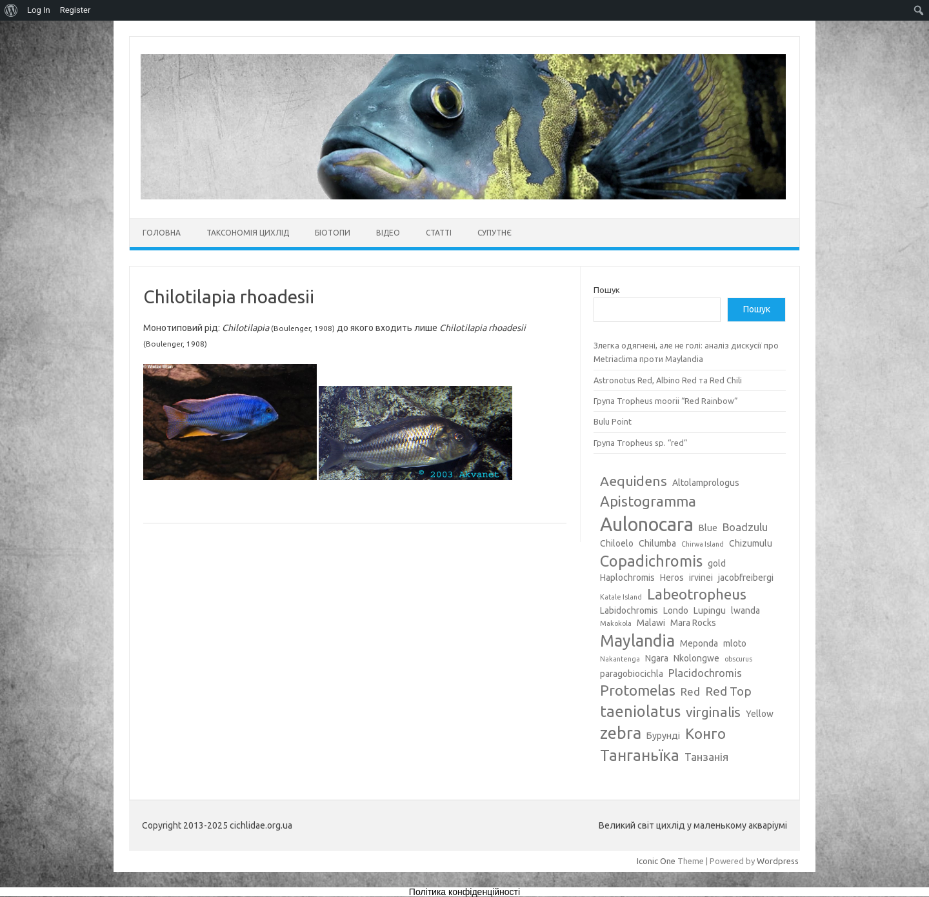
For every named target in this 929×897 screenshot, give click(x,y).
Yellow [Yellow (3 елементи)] (760, 714)
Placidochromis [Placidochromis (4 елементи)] (705, 673)
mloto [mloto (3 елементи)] (734, 643)
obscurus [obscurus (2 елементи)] (738, 659)
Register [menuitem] (75, 10)
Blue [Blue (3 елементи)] (708, 528)
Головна (162, 232)
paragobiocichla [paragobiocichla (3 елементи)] (631, 674)
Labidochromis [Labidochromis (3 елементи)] (629, 610)
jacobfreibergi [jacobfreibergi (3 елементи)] (746, 577)
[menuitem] (11, 10)
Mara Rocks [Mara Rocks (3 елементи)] (693, 623)
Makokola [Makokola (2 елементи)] (616, 623)
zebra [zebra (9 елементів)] (620, 733)
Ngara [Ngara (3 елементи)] (656, 658)
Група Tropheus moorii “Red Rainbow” (666, 400)
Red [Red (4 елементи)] (690, 691)
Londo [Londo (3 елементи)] (675, 610)
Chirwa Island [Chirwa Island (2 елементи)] (702, 544)
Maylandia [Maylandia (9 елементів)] (637, 641)
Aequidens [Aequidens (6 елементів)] (633, 481)
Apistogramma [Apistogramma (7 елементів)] (648, 501)
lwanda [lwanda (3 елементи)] (745, 610)
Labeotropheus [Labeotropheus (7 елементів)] (696, 594)
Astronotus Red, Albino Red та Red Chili (668, 380)
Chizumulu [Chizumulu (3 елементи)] (750, 543)
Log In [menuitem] (38, 10)
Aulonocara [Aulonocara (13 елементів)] (647, 524)
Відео (388, 232)
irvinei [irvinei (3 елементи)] (701, 577)
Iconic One (656, 860)
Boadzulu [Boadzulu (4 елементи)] (745, 527)
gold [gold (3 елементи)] (717, 563)
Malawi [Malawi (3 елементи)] (651, 623)
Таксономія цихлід (247, 232)
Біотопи (332, 232)
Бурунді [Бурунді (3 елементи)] (663, 736)
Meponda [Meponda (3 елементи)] (699, 643)
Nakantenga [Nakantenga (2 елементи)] (620, 659)
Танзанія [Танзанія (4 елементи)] (706, 757)
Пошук (607, 289)
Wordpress (778, 860)
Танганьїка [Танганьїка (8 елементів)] (639, 755)
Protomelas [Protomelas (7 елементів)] (637, 690)
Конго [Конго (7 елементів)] (705, 733)
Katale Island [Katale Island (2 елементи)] (621, 597)
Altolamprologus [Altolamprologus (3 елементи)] (705, 483)
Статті (439, 232)
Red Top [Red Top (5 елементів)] (728, 691)
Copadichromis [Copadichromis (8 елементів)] (651, 560)
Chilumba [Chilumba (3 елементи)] (657, 543)
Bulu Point (613, 421)
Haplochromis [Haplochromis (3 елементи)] (627, 577)
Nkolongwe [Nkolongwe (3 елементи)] (696, 658)
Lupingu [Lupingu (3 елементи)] (710, 610)
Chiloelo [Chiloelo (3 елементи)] (617, 543)
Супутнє (494, 232)
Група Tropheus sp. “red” (641, 442)
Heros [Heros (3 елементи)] (672, 577)
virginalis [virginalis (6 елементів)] (713, 712)
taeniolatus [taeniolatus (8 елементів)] (640, 711)
